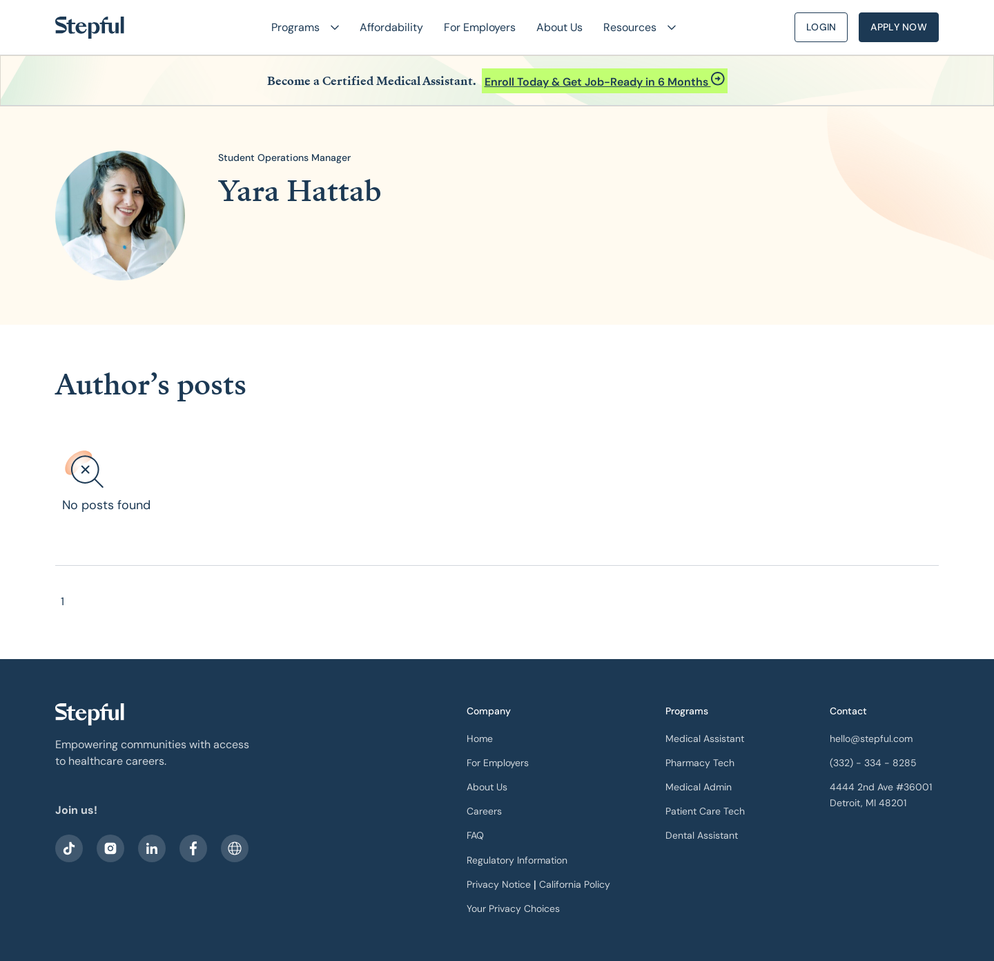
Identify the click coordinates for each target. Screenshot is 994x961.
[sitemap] (234, 848)
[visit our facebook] (69, 848)
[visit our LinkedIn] (152, 848)
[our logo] (89, 714)
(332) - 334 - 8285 (873, 763)
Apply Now (898, 27)
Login (821, 27)
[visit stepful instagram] (110, 848)
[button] (299, 27)
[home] (89, 28)
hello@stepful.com (871, 738)
